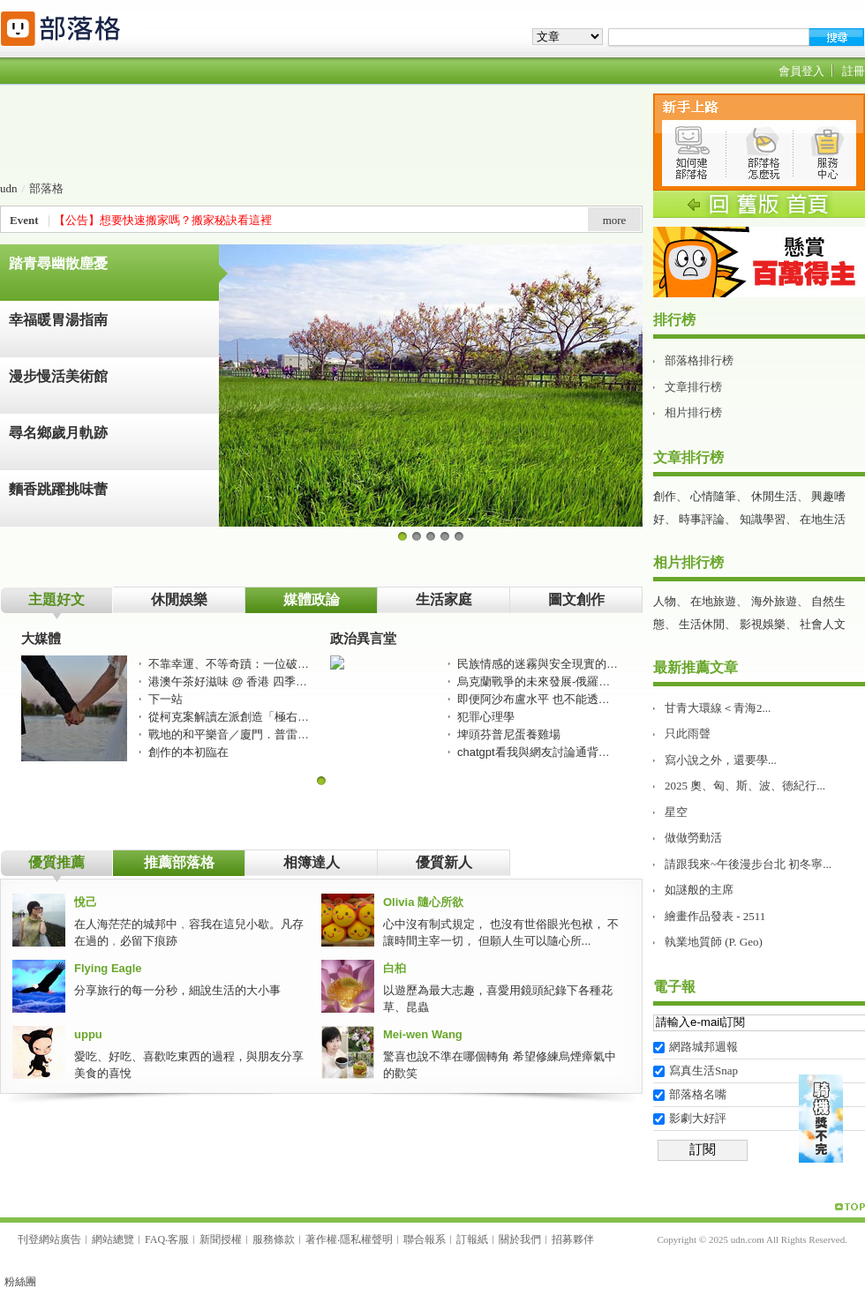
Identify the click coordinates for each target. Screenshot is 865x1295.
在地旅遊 (713, 601)
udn (9, 188)
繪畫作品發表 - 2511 (715, 916)
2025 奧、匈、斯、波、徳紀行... (745, 785)
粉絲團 (20, 1282)
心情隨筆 (713, 496)
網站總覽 (113, 1239)
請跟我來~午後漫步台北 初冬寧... (748, 864)
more (615, 220)
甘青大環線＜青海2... (718, 708)
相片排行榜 (693, 412)
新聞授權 (220, 1239)
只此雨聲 (688, 733)
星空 (676, 812)
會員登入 (801, 71)
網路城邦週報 (703, 1046)
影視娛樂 (763, 624)
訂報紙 (472, 1239)
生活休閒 (702, 624)
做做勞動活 (693, 837)
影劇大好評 (697, 1118)
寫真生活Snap (703, 1070)
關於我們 (520, 1239)
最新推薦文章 (695, 667)
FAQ (155, 1239)
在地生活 (823, 519)
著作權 (321, 1239)
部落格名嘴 (697, 1094)
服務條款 (273, 1239)
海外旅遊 (774, 601)
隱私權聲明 (366, 1239)
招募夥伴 (573, 1239)
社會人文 (823, 624)
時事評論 (702, 519)
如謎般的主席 (699, 889)
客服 (178, 1239)
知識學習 (763, 519)
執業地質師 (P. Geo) (714, 941)
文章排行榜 (693, 386)
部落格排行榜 (699, 360)
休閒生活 (774, 496)
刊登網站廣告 (49, 1239)
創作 (664, 496)
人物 (664, 601)
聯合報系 (424, 1239)
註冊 (853, 71)
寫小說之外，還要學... (721, 760)
